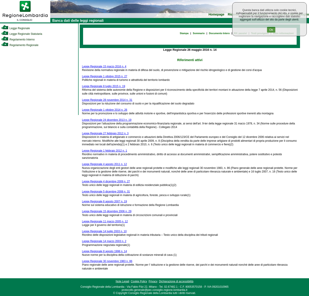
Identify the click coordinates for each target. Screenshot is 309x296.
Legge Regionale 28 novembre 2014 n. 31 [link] (107, 100)
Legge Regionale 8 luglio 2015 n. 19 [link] (103, 86)
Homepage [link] (216, 14)
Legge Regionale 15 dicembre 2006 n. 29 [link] (106, 211)
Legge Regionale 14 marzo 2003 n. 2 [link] (104, 241)
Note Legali (122, 281)
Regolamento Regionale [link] (19, 45)
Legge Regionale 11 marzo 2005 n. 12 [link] (105, 221)
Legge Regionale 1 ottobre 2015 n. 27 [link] (104, 76)
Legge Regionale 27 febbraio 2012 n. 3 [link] (105, 133)
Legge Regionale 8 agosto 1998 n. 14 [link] (104, 251)
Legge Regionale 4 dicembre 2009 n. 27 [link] (106, 181)
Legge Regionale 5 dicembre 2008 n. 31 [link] (106, 191)
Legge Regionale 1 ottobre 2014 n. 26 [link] (104, 109)
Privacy (153, 281)
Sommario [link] (199, 33)
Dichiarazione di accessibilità (176, 281)
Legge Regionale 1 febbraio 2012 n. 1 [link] (104, 150)
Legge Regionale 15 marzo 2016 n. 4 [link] (104, 66)
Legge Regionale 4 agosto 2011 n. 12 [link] (104, 164)
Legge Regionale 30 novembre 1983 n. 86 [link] (107, 261)
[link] (25, 21)
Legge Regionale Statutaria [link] (21, 33)
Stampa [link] (184, 33)
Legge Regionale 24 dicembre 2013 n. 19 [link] (106, 119)
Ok (271, 29)
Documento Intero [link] (219, 33)
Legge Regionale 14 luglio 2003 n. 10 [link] (104, 231)
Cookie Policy (139, 281)
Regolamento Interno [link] (18, 39)
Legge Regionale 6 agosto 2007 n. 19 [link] (104, 201)
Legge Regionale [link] (15, 28)
